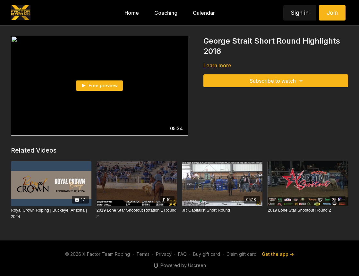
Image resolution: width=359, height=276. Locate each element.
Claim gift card (242, 254)
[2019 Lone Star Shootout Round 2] (308, 210)
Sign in (300, 12)
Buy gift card (206, 254)
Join (332, 12)
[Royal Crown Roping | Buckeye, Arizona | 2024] (51, 213)
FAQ (182, 254)
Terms (143, 254)
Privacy (164, 254)
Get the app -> (278, 254)
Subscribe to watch (277, 81)
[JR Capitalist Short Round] (222, 210)
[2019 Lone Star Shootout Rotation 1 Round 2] (137, 213)
